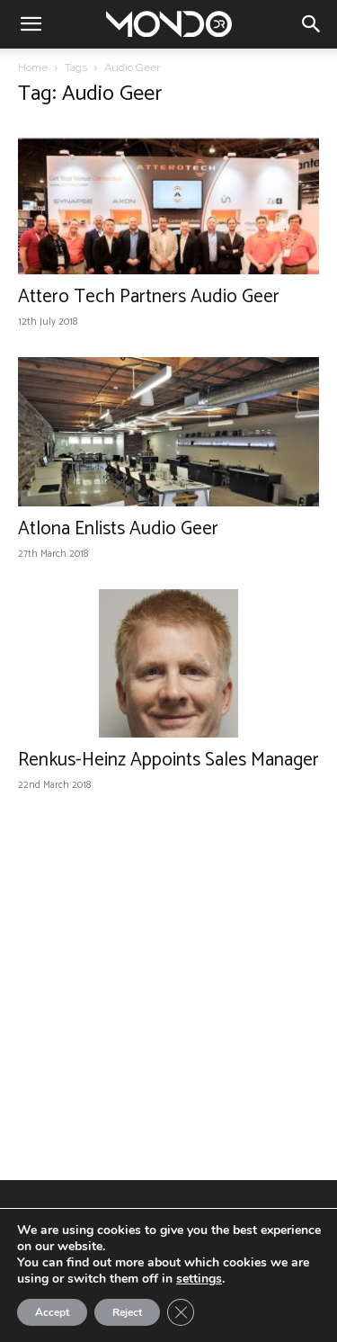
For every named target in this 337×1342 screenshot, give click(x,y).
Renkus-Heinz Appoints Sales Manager (168, 760)
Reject (127, 1312)
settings (199, 1279)
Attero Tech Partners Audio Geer (148, 297)
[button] (30, 24)
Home (33, 67)
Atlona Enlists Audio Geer (118, 529)
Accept (52, 1312)
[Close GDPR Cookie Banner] (180, 1312)
